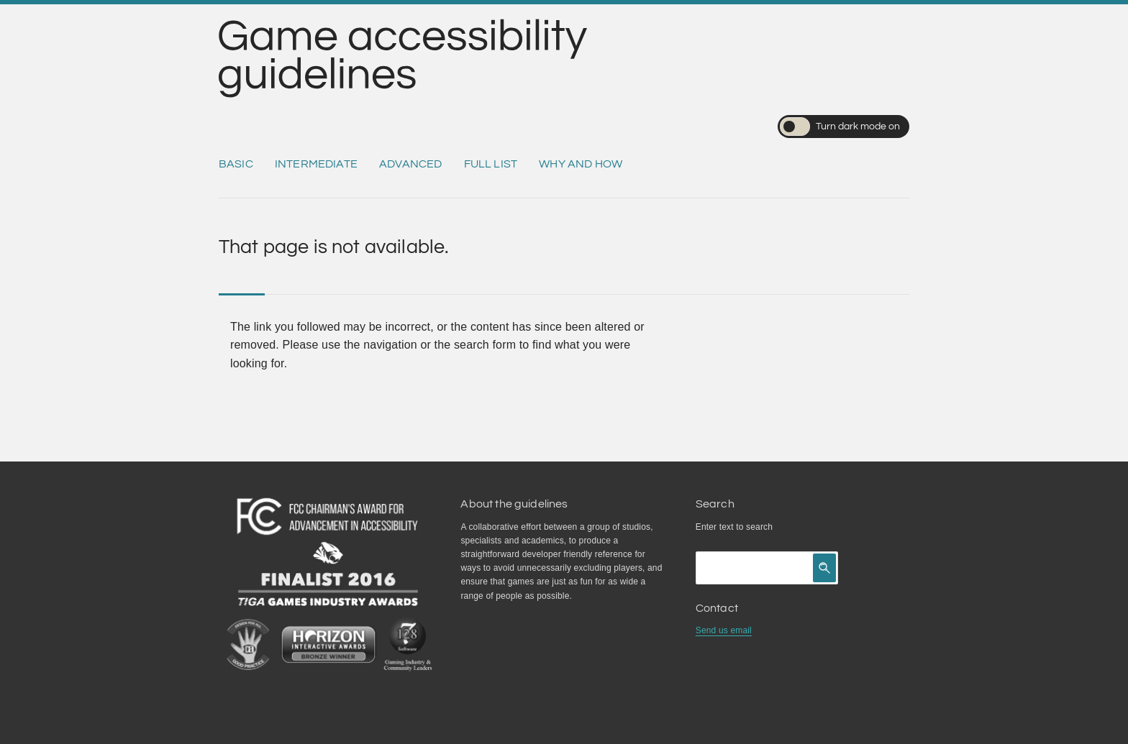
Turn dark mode (840, 126)
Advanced (410, 164)
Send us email (724, 630)
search (759, 527)
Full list (490, 164)
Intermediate (316, 164)
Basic (236, 164)
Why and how (580, 164)
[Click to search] (824, 568)
